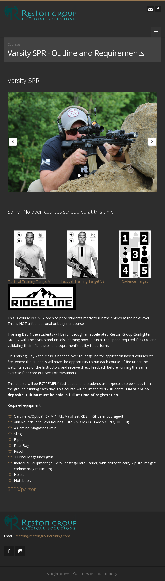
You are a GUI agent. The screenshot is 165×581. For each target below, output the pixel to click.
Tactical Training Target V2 (82, 281)
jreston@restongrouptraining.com (42, 536)
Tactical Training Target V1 (30, 281)
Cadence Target (135, 281)
